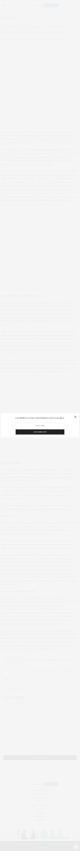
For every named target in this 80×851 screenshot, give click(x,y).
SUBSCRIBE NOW (40, 432)
